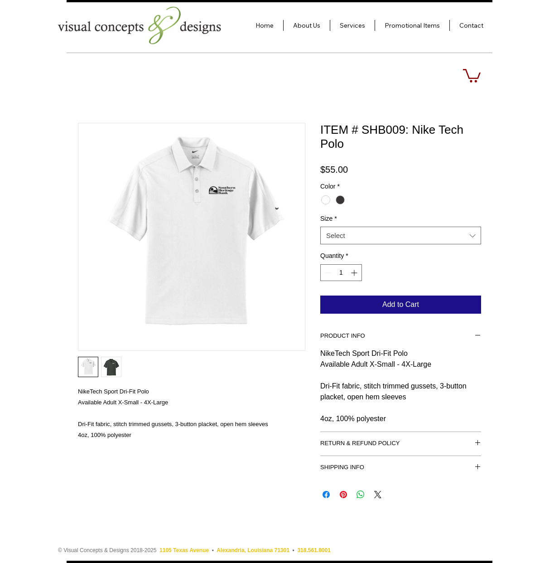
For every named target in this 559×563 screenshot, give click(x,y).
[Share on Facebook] (326, 494)
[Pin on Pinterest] (343, 494)
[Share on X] (377, 494)
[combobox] (400, 235)
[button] (472, 75)
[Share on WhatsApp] (360, 494)
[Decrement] (327, 273)
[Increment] (355, 273)
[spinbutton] (341, 273)
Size (328, 218)
